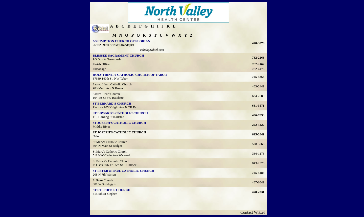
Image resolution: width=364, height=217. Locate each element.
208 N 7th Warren (104, 174)
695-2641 (258, 134)
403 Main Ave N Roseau (109, 88)
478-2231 (258, 192)
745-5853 (258, 77)
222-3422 (258, 125)
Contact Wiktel (253, 212)
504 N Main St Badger (107, 146)
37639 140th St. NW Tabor (110, 78)
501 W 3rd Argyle (104, 184)
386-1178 (258, 153)
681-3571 (258, 105)
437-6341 (258, 182)
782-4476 (258, 69)
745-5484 (258, 173)
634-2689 (258, 96)
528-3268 (258, 144)
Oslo (96, 136)
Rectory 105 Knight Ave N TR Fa (114, 107)
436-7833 (258, 115)
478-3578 (258, 43)
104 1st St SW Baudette (108, 98)
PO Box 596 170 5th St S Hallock (114, 165)
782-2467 (258, 64)
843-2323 (258, 163)
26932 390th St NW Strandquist (113, 45)
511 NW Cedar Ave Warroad (111, 155)
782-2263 (258, 57)
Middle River (101, 126)
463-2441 (258, 86)
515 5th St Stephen (105, 194)
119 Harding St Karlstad (108, 117)
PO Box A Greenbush (107, 59)
